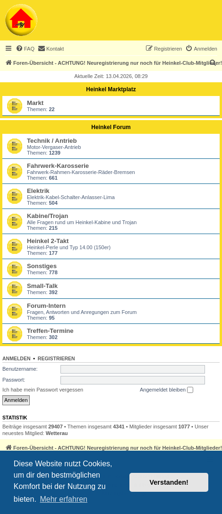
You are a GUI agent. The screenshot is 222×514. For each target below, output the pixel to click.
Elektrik (38, 190)
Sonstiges (42, 266)
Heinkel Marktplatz (111, 89)
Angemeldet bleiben (166, 390)
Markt (35, 102)
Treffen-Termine (50, 330)
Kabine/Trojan (47, 215)
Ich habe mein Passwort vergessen (42, 389)
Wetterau (57, 433)
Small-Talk (42, 285)
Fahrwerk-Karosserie (58, 165)
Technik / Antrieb (52, 140)
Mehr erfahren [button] (63, 499)
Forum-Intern (46, 305)
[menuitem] (25, 48)
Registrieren (56, 358)
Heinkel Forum (110, 127)
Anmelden (16, 358)
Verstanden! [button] (169, 482)
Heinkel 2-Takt (47, 240)
